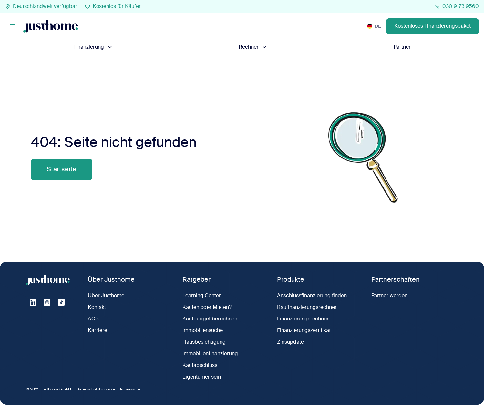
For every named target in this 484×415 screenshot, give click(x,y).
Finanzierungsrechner (303, 318)
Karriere (97, 330)
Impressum (130, 389)
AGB (93, 318)
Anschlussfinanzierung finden (312, 295)
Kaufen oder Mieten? (207, 307)
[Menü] (12, 26)
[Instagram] (47, 302)
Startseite (62, 169)
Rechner (253, 47)
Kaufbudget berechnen (209, 318)
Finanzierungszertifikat (304, 330)
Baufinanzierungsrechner (307, 307)
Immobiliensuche (202, 330)
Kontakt (97, 307)
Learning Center (201, 295)
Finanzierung (93, 47)
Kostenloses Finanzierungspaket (432, 26)
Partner (402, 47)
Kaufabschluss (199, 365)
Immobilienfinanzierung (210, 353)
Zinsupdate (290, 342)
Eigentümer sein (201, 376)
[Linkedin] (33, 302)
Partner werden (389, 295)
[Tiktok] (61, 302)
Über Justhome (106, 295)
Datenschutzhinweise (95, 389)
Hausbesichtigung (204, 342)
